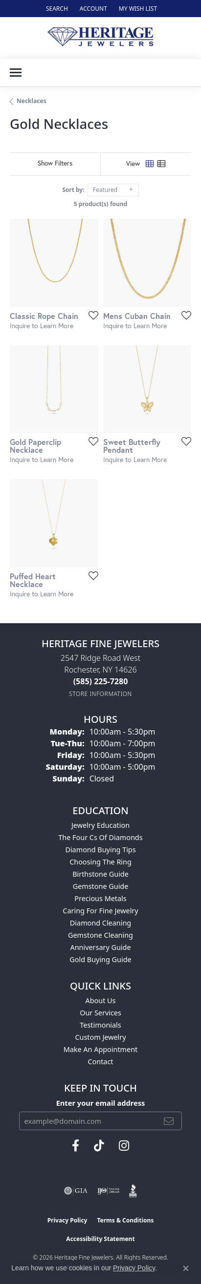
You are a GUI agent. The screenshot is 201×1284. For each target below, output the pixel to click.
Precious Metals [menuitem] (100, 898)
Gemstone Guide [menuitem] (101, 886)
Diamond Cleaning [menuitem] (100, 922)
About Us (101, 1000)
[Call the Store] (100, 681)
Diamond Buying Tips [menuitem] (100, 849)
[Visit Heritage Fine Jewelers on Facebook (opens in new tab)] (75, 1146)
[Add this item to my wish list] (90, 315)
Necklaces (31, 101)
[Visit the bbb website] (133, 1190)
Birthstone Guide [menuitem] (100, 874)
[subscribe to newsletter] (168, 1121)
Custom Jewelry (100, 1037)
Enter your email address (100, 1103)
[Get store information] (100, 694)
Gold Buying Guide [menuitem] (100, 959)
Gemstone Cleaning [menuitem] (100, 935)
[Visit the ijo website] (108, 1190)
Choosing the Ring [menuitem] (100, 861)
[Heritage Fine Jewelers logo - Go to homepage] (100, 37)
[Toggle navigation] (15, 72)
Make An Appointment (101, 1049)
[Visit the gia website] (76, 1190)
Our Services (100, 1012)
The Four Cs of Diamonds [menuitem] (100, 837)
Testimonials (100, 1025)
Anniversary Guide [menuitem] (100, 947)
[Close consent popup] (186, 1268)
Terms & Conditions (125, 1220)
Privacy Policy (67, 1220)
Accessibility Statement (100, 1239)
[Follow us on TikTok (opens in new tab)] (99, 1146)
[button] (56, 8)
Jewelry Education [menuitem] (100, 825)
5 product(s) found (101, 204)
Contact (100, 1061)
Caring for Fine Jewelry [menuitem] (100, 910)
